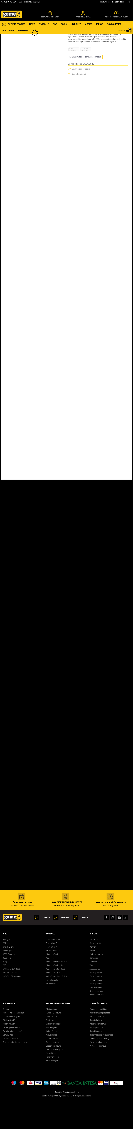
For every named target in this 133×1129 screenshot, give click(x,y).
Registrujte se (118, 2)
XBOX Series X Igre (11, 983)
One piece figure (53, 1071)
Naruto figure (51, 1064)
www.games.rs (54, 1125)
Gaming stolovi (96, 1005)
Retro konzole (52, 1009)
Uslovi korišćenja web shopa (67, 1121)
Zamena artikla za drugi (99, 1068)
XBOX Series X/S (53, 980)
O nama (6, 1038)
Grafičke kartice (96, 1020)
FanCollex (50, 1049)
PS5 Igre (6, 969)
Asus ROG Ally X (53, 1002)
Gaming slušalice (97, 972)
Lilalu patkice (51, 1045)
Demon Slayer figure (54, 1079)
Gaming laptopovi (97, 1013)
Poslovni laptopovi (97, 1016)
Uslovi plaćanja (96, 1049)
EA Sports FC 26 (9, 1002)
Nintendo (50, 987)
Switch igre (7, 980)
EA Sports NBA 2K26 (11, 998)
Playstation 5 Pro (53, 969)
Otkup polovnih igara (11, 1045)
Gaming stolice (96, 1002)
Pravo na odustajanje (98, 1071)
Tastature (94, 969)
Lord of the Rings (53, 1068)
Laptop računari (96, 1009)
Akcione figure (52, 1038)
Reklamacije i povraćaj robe (101, 1064)
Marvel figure (51, 1082)
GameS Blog (8, 1064)
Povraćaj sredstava (98, 1075)
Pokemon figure (52, 1086)
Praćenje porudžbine (98, 1038)
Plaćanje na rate (96, 1056)
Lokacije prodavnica (11, 1068)
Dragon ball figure (53, 1075)
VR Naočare (51, 1013)
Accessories (95, 998)
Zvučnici (93, 991)
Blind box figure (52, 1090)
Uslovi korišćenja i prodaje (101, 1042)
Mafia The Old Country (12, 1005)
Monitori (93, 976)
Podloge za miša (96, 983)
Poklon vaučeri (9, 1053)
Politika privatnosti (97, 1045)
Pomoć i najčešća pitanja (13, 1042)
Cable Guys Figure (53, 1053)
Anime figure (51, 1060)
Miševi (92, 980)
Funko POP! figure (53, 1042)
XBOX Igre (7, 987)
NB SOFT (70, 1125)
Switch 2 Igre (8, 976)
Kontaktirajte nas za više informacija (85, 86)
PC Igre (6, 991)
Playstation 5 (51, 972)
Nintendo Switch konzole (56, 991)
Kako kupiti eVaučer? (11, 1056)
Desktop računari (97, 1024)
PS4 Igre (6, 972)
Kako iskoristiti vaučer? (12, 1060)
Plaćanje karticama (98, 1053)
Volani (92, 994)
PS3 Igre (6, 994)
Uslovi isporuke (96, 1060)
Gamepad (94, 987)
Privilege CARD (9, 1049)
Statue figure (51, 1056)
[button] (125, 30)
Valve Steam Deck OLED (56, 1005)
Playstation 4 (51, 976)
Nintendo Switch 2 (53, 983)
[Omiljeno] (128, 2)
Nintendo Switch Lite (54, 994)
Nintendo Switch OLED (55, 998)
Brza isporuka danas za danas (15, 1071)
